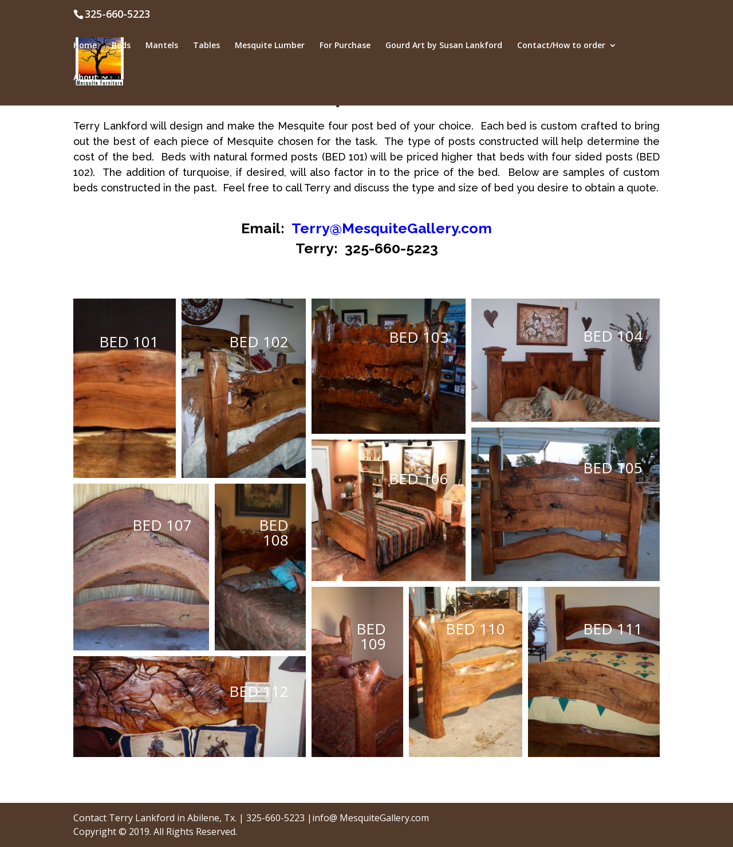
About (85, 78)
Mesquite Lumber (270, 45)
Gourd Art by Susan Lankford (443, 45)
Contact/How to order (561, 45)
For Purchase (345, 45)
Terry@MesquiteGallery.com (391, 228)
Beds (121, 45)
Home (85, 45)
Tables (206, 45)
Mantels (161, 45)
